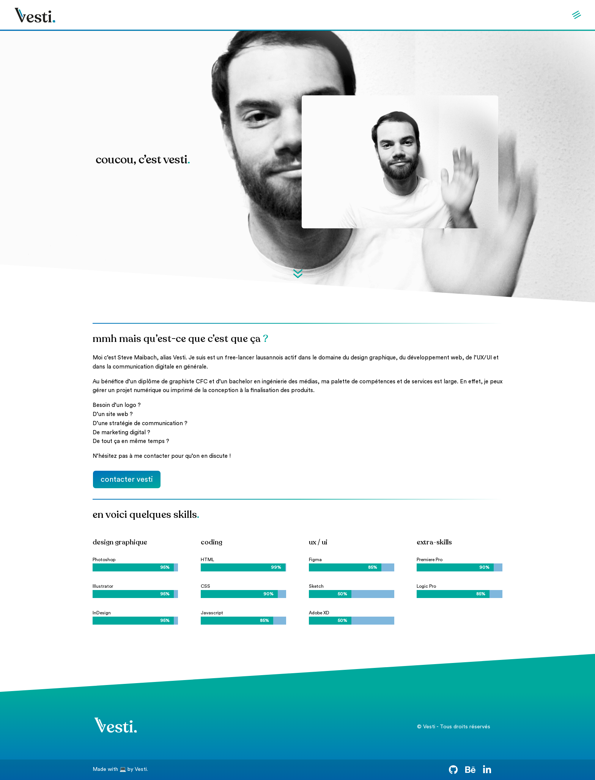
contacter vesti (127, 479)
